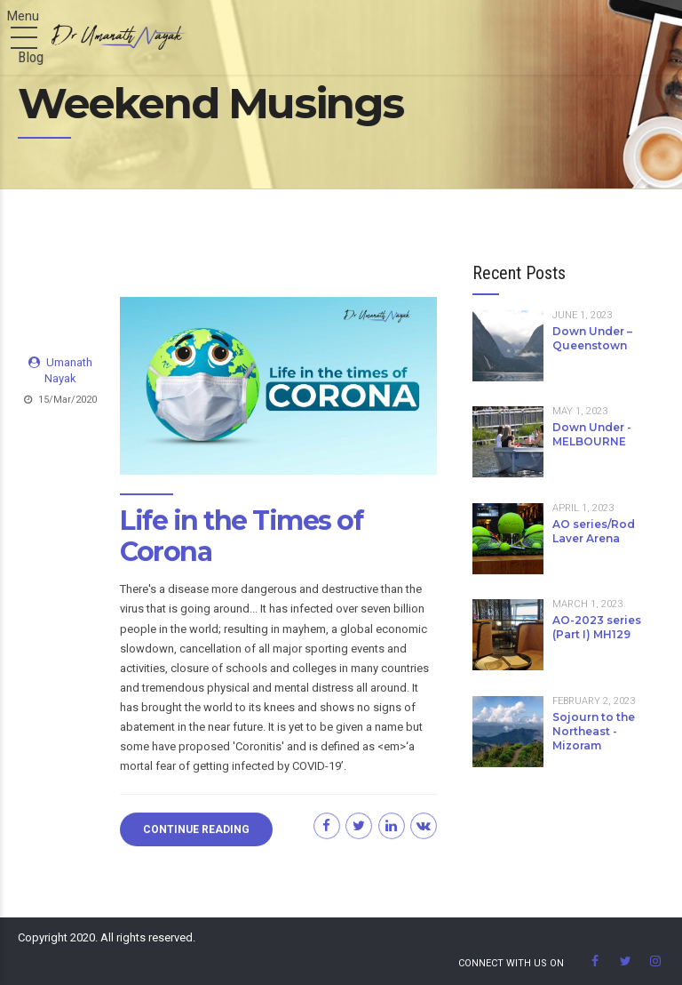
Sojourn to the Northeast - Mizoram (593, 731)
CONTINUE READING (196, 829)
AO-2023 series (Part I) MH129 (596, 627)
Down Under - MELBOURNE (591, 434)
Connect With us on (511, 963)
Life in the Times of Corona (241, 537)
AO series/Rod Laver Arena (593, 531)
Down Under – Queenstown (592, 338)
